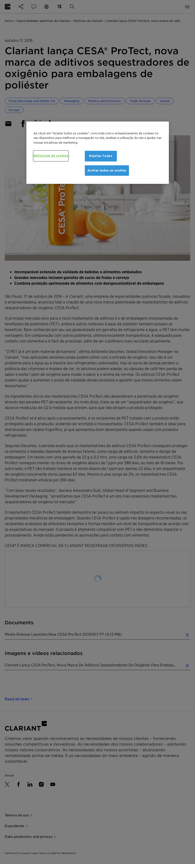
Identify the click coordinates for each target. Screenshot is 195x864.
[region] (97, 153)
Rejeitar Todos (100, 156)
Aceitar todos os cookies (107, 170)
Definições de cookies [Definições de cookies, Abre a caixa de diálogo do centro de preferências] (50, 156)
